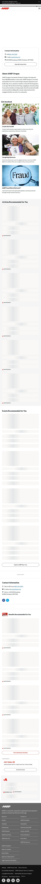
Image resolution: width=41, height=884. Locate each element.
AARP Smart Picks (6, 834)
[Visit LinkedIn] (18, 880)
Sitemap (4, 867)
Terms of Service (22, 867)
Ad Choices (5, 876)
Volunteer (4, 824)
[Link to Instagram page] (13, 880)
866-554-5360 (13, 54)
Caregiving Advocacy (9, 157)
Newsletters (23, 824)
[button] (39, 8)
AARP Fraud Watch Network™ (11, 188)
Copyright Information (7, 873)
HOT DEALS (8, 762)
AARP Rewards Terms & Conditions (24, 870)
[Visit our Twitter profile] (7, 600)
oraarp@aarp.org (15, 57)
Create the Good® (8, 126)
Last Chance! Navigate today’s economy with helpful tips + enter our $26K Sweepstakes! (11, 3)
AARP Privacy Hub (12, 867)
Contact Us (23, 816)
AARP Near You (6, 838)
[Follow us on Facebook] (3, 600)
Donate (4, 820)
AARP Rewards (6, 831)
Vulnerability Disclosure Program (23, 873)
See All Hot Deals (20, 769)
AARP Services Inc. (25, 842)
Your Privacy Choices (14, 876)
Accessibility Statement (8, 870)
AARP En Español (24, 820)
